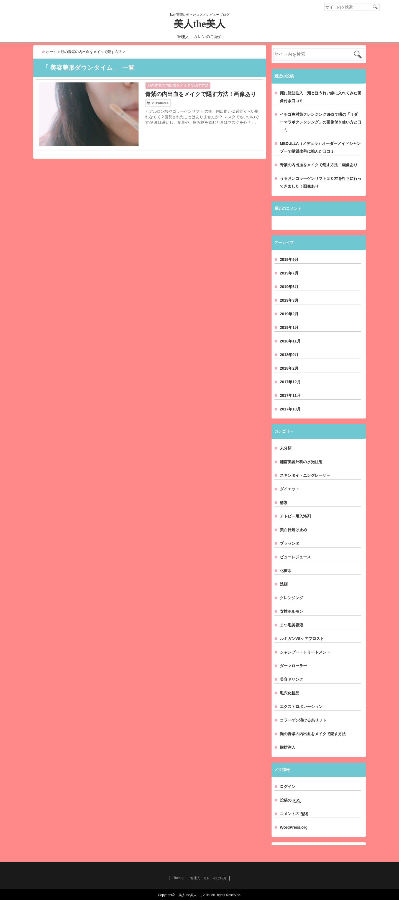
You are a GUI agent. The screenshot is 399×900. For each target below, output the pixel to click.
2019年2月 (289, 314)
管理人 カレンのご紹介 (199, 36)
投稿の (290, 800)
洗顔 (284, 584)
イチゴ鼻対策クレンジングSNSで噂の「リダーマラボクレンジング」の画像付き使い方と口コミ (320, 122)
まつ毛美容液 (291, 625)
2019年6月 (289, 286)
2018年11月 (290, 341)
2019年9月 (289, 259)
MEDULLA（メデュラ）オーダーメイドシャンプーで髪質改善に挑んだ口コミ (320, 147)
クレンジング (291, 598)
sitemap (178, 878)
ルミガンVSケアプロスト (302, 638)
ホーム (49, 52)
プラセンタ (289, 543)
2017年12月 (290, 382)
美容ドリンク (291, 679)
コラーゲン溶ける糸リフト (303, 720)
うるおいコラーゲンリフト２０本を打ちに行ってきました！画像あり (320, 182)
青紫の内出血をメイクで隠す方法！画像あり (200, 94)
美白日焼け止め (293, 530)
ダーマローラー (293, 666)
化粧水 (285, 570)
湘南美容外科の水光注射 (301, 462)
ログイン (287, 786)
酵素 (284, 502)
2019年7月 (289, 273)
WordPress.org (294, 827)
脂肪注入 (287, 747)
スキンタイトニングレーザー (305, 475)
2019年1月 (289, 327)
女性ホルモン (291, 611)
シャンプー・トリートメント (305, 652)
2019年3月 (289, 300)
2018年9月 (289, 354)
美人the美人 (204, 24)
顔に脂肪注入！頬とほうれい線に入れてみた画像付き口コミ (320, 97)
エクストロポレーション (301, 706)
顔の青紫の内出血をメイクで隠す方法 (178, 85)
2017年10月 (290, 409)
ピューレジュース (295, 557)
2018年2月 (289, 368)
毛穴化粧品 (289, 693)
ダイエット (289, 489)
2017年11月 (290, 395)
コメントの (294, 813)
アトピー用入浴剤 (295, 516)
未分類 (285, 448)
